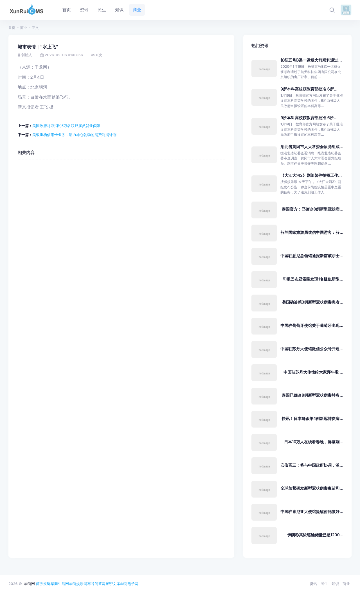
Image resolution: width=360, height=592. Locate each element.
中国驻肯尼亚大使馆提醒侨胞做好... (311, 511)
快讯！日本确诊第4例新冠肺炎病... (312, 418)
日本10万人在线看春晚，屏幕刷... (313, 441)
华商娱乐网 (78, 583)
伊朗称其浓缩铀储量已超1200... (315, 534)
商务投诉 (43, 583)
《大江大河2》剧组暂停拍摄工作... (311, 175)
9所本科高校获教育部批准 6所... (309, 89)
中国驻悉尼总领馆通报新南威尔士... (311, 255)
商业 (23, 28)
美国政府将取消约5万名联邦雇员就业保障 (66, 125)
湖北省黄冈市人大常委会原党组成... (311, 146)
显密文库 (112, 583)
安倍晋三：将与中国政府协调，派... (311, 465)
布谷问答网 (96, 583)
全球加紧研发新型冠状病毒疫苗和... (311, 488)
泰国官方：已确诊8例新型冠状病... (312, 209)
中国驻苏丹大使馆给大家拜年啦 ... (313, 372)
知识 (335, 583)
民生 (324, 583)
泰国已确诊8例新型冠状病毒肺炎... (312, 395)
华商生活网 (60, 583)
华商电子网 (129, 583)
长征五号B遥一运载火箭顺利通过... (311, 60)
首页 (11, 28)
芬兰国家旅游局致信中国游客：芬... (311, 232)
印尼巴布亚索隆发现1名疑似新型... (313, 279)
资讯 (313, 583)
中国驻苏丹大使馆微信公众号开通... (311, 348)
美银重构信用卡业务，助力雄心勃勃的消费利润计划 (74, 134)
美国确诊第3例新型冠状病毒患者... (312, 302)
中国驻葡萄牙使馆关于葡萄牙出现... (311, 325)
